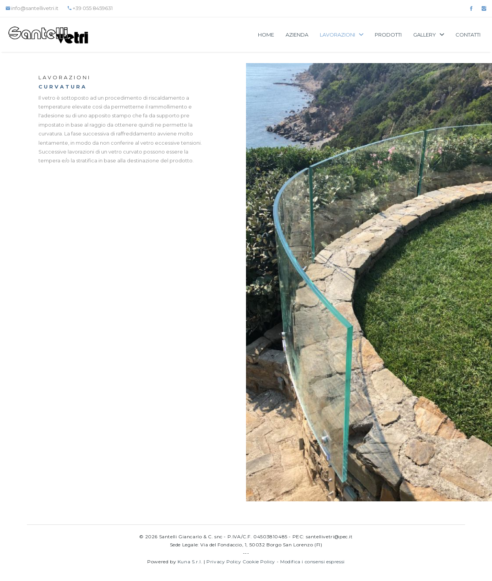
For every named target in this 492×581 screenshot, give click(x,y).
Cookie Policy (259, 561)
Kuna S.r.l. (190, 561)
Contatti (467, 35)
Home (266, 35)
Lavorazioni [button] (341, 34)
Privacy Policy (223, 561)
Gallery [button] (428, 34)
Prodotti (388, 35)
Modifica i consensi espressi (312, 561)
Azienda (297, 35)
